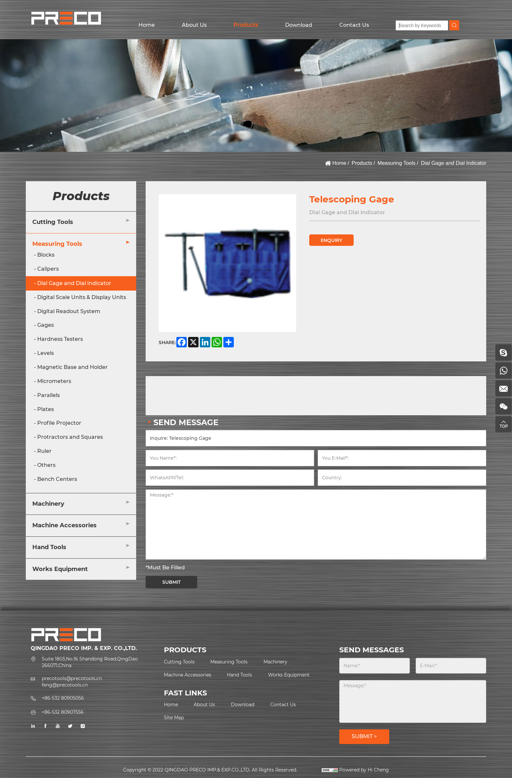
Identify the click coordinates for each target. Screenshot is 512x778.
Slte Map (174, 718)
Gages (45, 325)
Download (298, 25)
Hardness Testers (60, 339)
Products (245, 25)
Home (146, 25)
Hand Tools (49, 547)
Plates (45, 409)
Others (46, 465)
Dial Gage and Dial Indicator (453, 163)
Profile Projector (59, 423)
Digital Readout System (68, 311)
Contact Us (354, 25)
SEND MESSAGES (371, 649)
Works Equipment (60, 569)
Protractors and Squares (70, 437)
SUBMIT (171, 582)
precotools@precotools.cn (72, 678)
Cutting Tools (52, 222)
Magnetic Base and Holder (72, 367)
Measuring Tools (396, 163)
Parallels (48, 395)
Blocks (46, 255)
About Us (194, 25)
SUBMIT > (364, 736)
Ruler (44, 451)
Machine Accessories (64, 525)
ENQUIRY (331, 240)
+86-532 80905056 (63, 698)
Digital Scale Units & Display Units (81, 297)
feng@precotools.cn (65, 685)
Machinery (48, 503)
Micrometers (54, 381)
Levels (45, 353)
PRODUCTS (185, 649)
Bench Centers (57, 479)
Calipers (48, 269)
